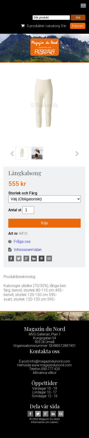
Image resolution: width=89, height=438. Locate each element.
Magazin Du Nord (44, 47)
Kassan (78, 26)
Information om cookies (44, 422)
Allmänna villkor (44, 373)
